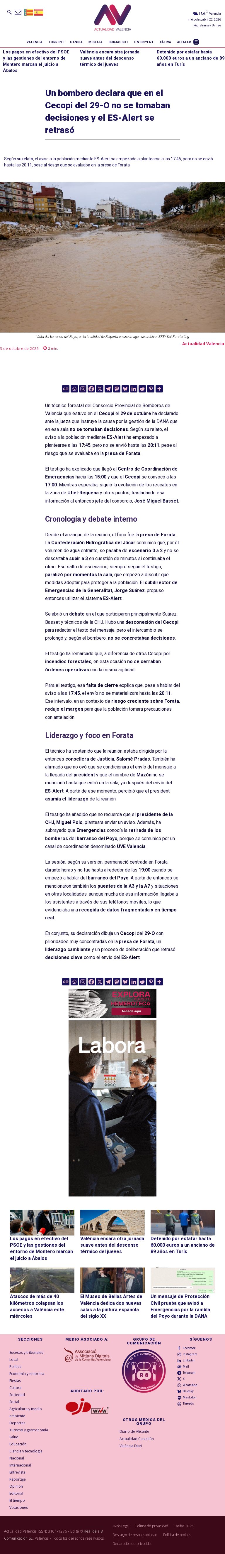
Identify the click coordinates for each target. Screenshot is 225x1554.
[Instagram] (82, 388)
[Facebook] (91, 388)
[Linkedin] (133, 388)
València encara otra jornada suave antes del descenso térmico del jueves (109, 58)
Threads (188, 1403)
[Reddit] (142, 388)
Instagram (190, 1354)
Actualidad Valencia (203, 343)
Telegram (189, 1372)
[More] (159, 388)
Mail (186, 1366)
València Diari (131, 1445)
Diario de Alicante (134, 1431)
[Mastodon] (116, 388)
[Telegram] (108, 388)
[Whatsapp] (74, 388)
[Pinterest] (150, 388)
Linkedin (189, 1360)
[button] (9, 12)
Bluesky (188, 1391)
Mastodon (189, 1397)
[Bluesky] (125, 388)
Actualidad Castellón (137, 1438)
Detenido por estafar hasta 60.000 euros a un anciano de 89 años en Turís (191, 58)
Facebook (189, 1348)
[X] (99, 388)
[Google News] (65, 388)
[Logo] (112, 18)
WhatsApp (190, 1385)
